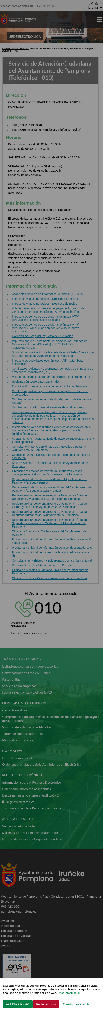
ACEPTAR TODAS (17, 1004)
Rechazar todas (46, 1004)
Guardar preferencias (77, 1004)
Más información (70, 992)
